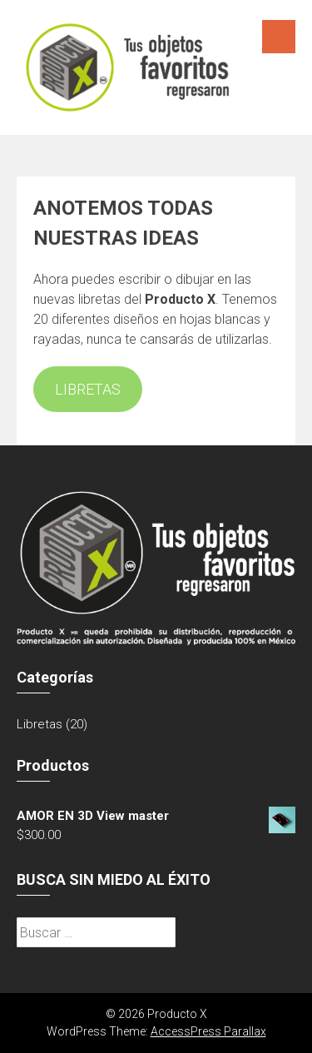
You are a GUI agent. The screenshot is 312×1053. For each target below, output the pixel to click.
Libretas (39, 724)
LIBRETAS (88, 389)
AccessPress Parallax (208, 1031)
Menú (278, 36)
